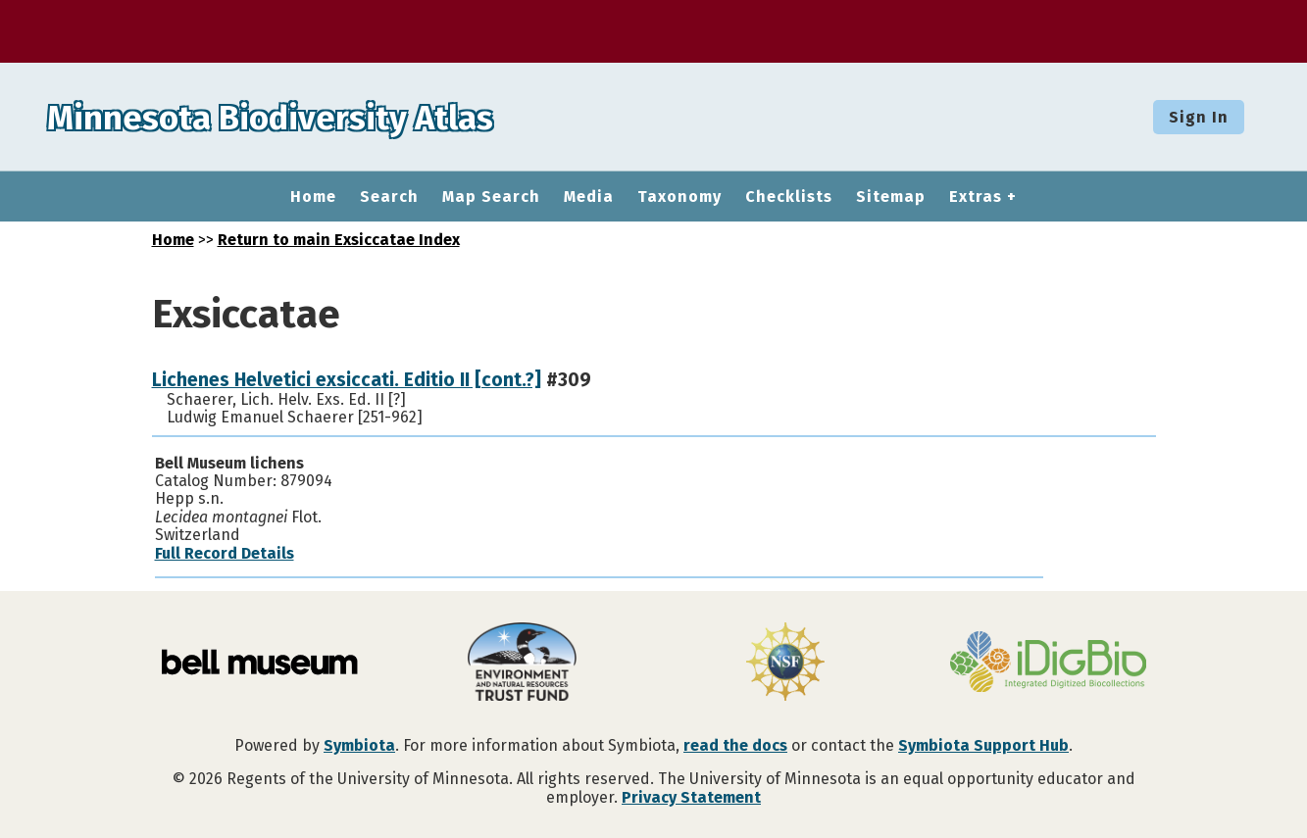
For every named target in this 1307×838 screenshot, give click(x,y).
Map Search (491, 197)
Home (313, 197)
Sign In (1199, 117)
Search (389, 197)
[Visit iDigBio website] (1048, 663)
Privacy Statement (691, 797)
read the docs (735, 745)
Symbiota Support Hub (983, 745)
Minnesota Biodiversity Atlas (305, 116)
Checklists (788, 197)
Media (589, 197)
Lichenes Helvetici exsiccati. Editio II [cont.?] (346, 380)
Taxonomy (679, 197)
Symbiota (359, 745)
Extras (975, 197)
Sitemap (891, 197)
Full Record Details (224, 553)
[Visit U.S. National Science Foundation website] (785, 663)
